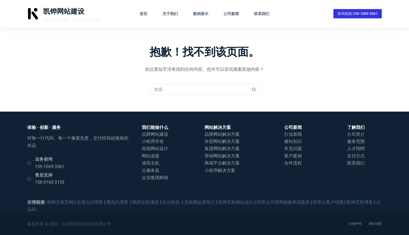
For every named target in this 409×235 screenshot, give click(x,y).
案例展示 (200, 14)
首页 (143, 14)
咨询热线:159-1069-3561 (358, 14)
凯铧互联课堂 (145, 202)
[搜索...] (199, 89)
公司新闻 (231, 14)
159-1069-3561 (50, 166)
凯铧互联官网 (60, 202)
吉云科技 (171, 202)
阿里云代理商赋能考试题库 (283, 202)
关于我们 (170, 14)
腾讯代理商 (117, 202)
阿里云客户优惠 (328, 202)
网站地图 (375, 224)
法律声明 (355, 224)
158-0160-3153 (50, 182)
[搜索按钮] (253, 89)
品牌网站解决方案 (222, 134)
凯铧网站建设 (63, 11)
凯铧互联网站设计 (235, 202)
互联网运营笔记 (199, 202)
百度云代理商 (90, 202)
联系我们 (261, 14)
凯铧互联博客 (360, 202)
